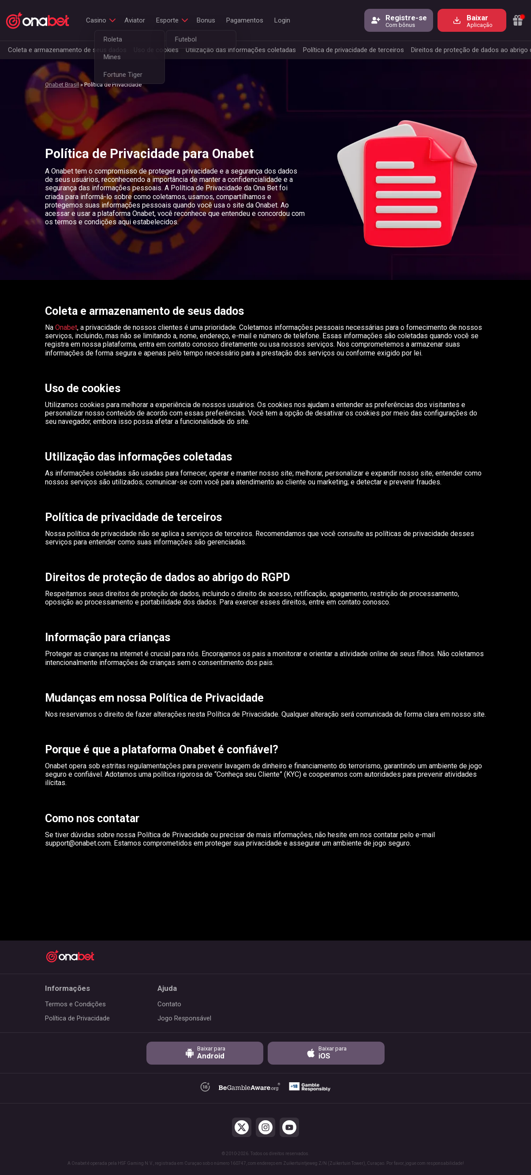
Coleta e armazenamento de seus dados (67, 50)
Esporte (167, 20)
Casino (96, 20)
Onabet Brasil (62, 84)
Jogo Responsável (184, 1018)
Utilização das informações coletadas (241, 50)
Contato (169, 1004)
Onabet (66, 327)
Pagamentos (244, 20)
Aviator (134, 20)
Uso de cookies (156, 50)
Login (282, 20)
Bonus (206, 20)
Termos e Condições (75, 1004)
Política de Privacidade (77, 1018)
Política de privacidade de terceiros (353, 50)
